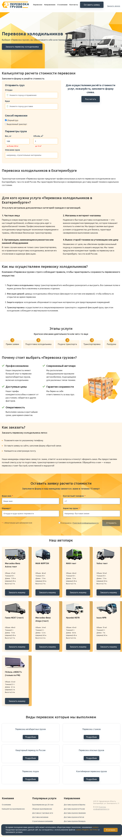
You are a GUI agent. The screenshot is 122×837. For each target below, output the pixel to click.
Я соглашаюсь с (80, 523)
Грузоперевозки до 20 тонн (42, 804)
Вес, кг (8, 136)
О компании (62, 5)
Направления (49, 5)
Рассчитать (90, 99)
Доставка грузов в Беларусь (75, 821)
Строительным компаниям (42, 821)
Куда (7, 101)
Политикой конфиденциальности (86, 523)
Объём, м (38, 136)
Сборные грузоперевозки (42, 809)
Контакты (73, 5)
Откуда (8, 90)
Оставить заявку (92, 5)
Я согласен (110, 830)
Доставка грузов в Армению (75, 813)
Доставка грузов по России (74, 809)
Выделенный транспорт (17, 124)
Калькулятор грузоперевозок (13, 809)
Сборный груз (12, 120)
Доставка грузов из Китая (74, 817)
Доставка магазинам (40, 817)
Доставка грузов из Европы (74, 804)
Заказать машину (17, 592)
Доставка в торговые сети (42, 813)
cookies (95, 827)
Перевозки (37, 5)
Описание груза (12, 150)
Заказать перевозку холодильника (22, 47)
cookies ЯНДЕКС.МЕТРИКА (87, 830)
